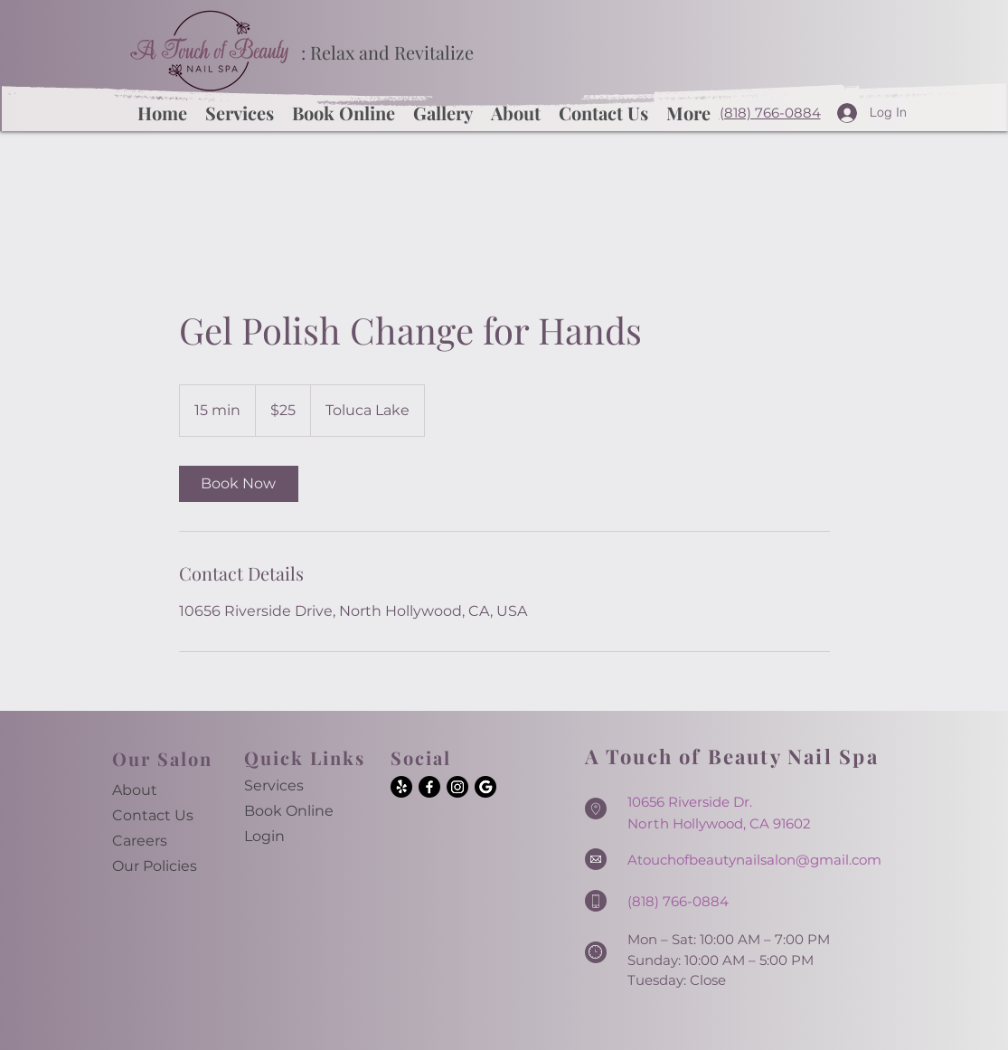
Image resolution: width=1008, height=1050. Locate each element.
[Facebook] (429, 787)
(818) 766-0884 (770, 112)
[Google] (485, 787)
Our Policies (154, 866)
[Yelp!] (401, 787)
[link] (238, 484)
